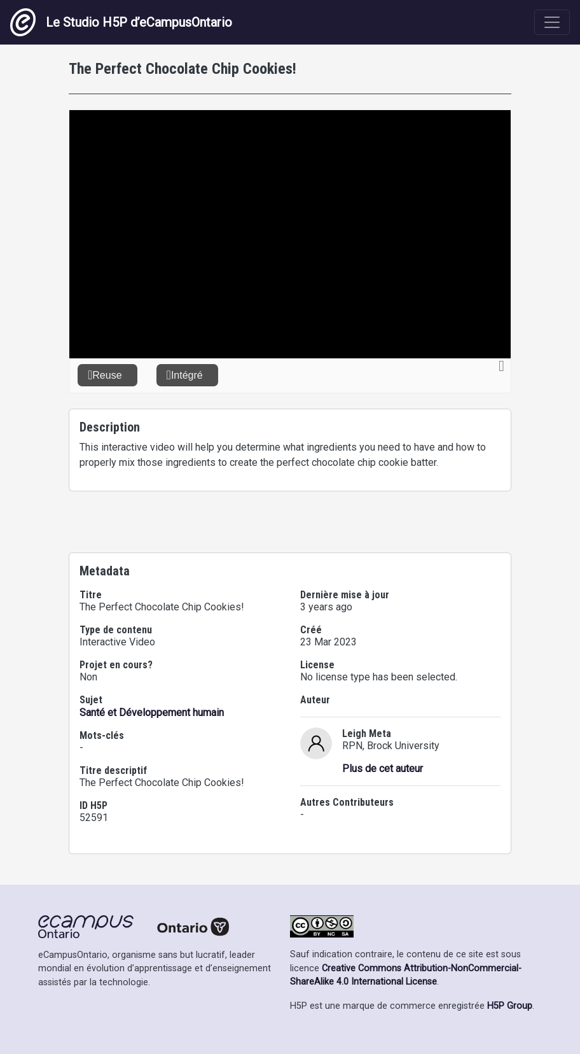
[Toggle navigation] (552, 22)
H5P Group (509, 1006)
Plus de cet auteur (382, 768)
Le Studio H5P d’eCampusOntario (121, 22)
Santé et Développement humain (151, 712)
